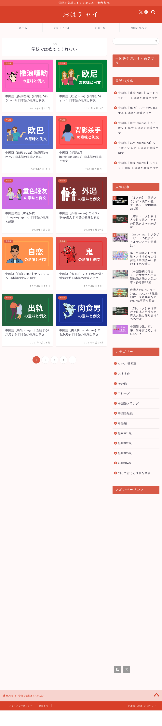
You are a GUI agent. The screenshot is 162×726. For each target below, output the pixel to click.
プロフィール (61, 28)
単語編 (122, 424)
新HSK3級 (125, 453)
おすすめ (124, 374)
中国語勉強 (125, 413)
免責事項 (43, 706)
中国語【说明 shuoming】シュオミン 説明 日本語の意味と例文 (138, 148)
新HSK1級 (125, 433)
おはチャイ (81, 14)
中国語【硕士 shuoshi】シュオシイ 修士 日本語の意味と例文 (138, 128)
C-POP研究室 (127, 364)
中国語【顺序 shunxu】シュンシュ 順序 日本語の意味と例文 (138, 166)
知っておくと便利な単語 (134, 473)
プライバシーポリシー (21, 706)
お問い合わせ (138, 28)
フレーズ (124, 394)
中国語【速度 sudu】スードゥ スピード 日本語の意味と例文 (138, 96)
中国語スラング (128, 404)
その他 (122, 384)
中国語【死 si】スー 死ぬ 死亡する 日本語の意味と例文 (138, 111)
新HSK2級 (125, 443)
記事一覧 (100, 28)
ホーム (23, 28)
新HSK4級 (125, 463)
